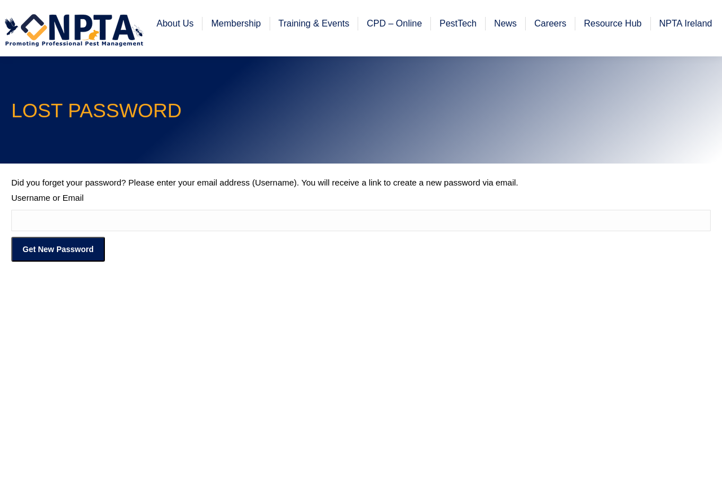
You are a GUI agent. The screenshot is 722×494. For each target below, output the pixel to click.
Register (435, 16)
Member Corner (360, 16)
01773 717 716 (157, 16)
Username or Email (47, 229)
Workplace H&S (669, 16)
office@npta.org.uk (62, 16)
